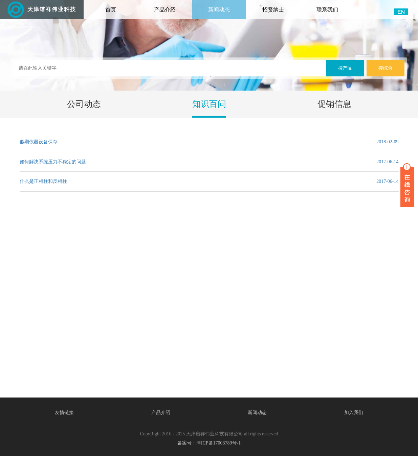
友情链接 (64, 412)
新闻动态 (219, 10)
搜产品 (345, 68)
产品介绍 (165, 10)
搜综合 (385, 68)
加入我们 (353, 412)
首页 (120, 6)
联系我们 (327, 10)
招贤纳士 (273, 10)
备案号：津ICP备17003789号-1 (209, 443)
